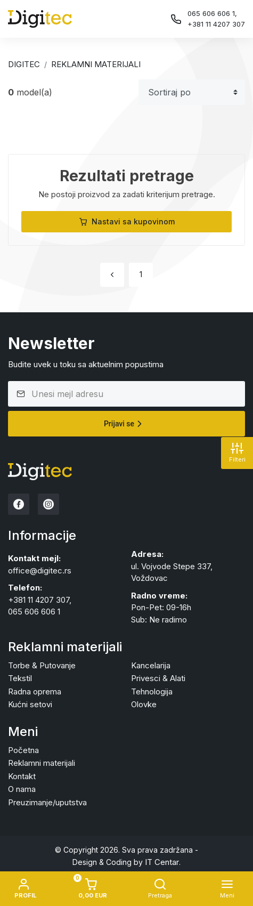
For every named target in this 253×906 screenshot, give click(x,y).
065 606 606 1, (212, 13)
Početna (23, 750)
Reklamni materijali (96, 64)
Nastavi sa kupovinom (127, 221)
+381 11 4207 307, (39, 600)
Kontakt (22, 776)
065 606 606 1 (34, 611)
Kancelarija (150, 665)
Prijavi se (124, 423)
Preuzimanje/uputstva (47, 802)
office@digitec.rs (39, 570)
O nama (22, 789)
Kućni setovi (30, 704)
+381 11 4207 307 (216, 24)
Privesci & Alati (158, 678)
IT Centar (162, 862)
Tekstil (20, 678)
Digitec (24, 64)
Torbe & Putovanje (42, 665)
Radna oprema (34, 691)
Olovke (144, 704)
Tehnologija (152, 691)
